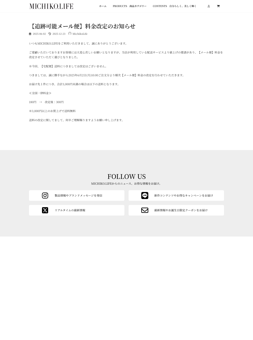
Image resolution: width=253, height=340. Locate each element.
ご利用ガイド (175, 320)
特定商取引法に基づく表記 (207, 320)
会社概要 (173, 315)
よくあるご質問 (176, 325)
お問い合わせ (199, 315)
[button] (182, 302)
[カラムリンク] (176, 250)
